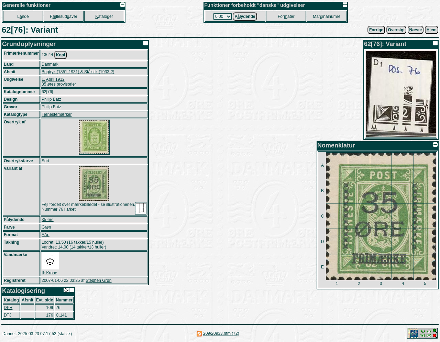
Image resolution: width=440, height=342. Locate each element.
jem (432, 29)
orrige (376, 29)
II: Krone (49, 273)
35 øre (48, 219)
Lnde (23, 16)
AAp (46, 234)
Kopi (60, 55)
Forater (286, 16)
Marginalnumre (326, 16)
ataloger (104, 16)
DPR (8, 307)
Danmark (50, 64)
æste (415, 29)
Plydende (244, 16)
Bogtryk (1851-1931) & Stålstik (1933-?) (78, 71)
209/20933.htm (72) (221, 333)
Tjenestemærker (57, 114)
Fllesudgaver (63, 16)
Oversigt (396, 29)
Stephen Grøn (98, 280)
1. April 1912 (53, 79)
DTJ (7, 315)
